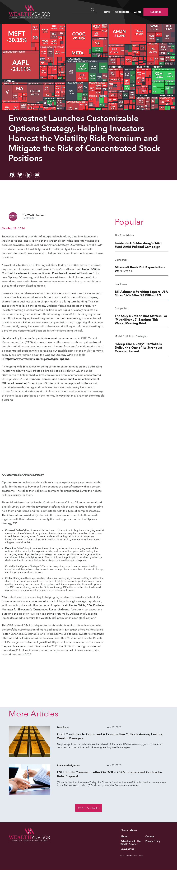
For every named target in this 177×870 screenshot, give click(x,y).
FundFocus (121, 284)
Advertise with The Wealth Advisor (130, 843)
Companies (121, 259)
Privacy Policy (152, 841)
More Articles (88, 808)
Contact (149, 836)
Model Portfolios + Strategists (131, 336)
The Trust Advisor (124, 235)
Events (137, 11)
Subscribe (155, 11)
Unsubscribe (127, 849)
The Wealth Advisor (33, 215)
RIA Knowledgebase (68, 765)
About (123, 836)
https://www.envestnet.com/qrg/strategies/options (37, 359)
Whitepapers (122, 11)
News (107, 11)
